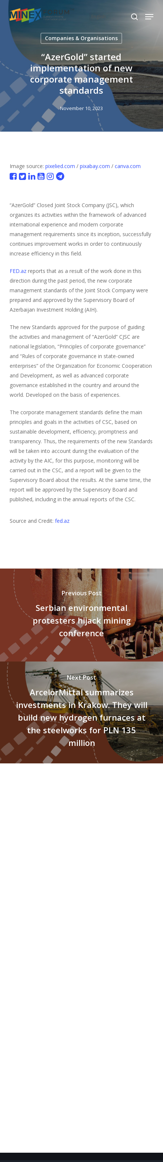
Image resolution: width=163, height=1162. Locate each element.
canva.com (128, 166)
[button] (149, 16)
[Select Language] (114, 16)
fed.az (62, 520)
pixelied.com (60, 166)
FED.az (18, 270)
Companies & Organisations (81, 38)
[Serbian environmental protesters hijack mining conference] (81, 615)
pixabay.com (95, 166)
